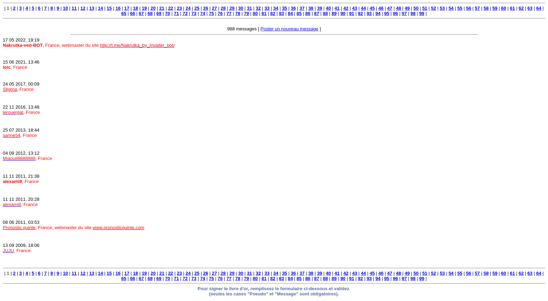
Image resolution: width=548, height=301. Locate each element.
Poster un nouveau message (289, 28)
